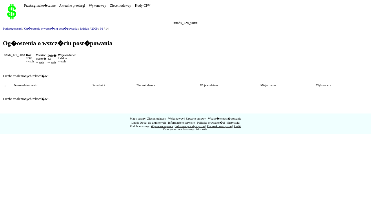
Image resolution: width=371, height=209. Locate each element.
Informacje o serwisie (181, 122)
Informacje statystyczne (190, 126)
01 (101, 28)
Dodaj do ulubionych (153, 122)
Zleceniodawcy (120, 5)
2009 (94, 28)
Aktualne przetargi (72, 5)
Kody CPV (142, 5)
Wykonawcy (97, 5)
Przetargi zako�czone (40, 5)
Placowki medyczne (219, 126)
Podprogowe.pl (12, 28)
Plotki (237, 126)
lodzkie (84, 28)
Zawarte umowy (196, 118)
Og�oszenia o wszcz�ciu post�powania (50, 28)
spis (32, 61)
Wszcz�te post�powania (224, 118)
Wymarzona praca (162, 126)
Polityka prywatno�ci (211, 122)
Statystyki (233, 122)
